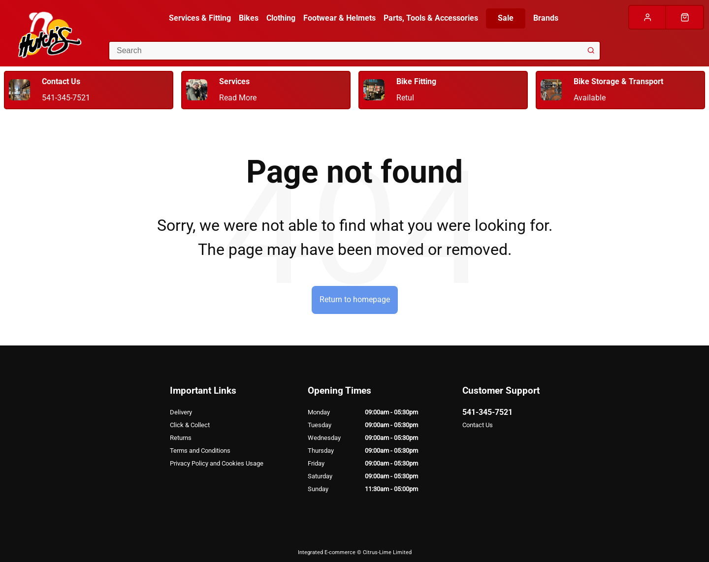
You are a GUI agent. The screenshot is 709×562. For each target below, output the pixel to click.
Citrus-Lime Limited (387, 552)
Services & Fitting (200, 18)
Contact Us (477, 425)
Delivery (181, 412)
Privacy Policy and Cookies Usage (216, 463)
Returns (181, 437)
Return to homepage (355, 299)
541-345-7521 (487, 412)
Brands (545, 18)
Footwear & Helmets (339, 18)
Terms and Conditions (200, 450)
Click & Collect (190, 425)
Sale (506, 18)
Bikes (248, 18)
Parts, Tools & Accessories (431, 18)
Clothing (280, 18)
